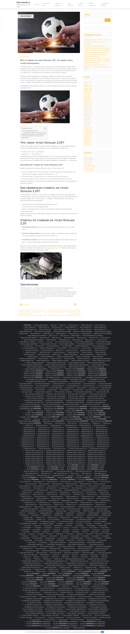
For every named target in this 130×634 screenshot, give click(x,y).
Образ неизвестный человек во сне (64, 470)
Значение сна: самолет (56, 357)
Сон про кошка (35, 531)
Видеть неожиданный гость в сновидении (93, 334)
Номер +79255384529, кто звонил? (96, 464)
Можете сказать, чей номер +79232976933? (95, 418)
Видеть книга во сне (86, 332)
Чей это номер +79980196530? (51, 585)
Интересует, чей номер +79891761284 (76, 374)
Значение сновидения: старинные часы (36, 366)
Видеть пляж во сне (81, 337)
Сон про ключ (66, 529)
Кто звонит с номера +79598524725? (55, 414)
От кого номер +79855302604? (49, 479)
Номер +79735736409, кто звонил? (35, 468)
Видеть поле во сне (93, 337)
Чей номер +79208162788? (100, 570)
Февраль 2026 (88, 86)
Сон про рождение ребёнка (76, 537)
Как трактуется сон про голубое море (34, 401)
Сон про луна (22, 533)
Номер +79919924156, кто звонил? (95, 468)
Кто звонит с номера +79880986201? (92, 416)
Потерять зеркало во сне (77, 491)
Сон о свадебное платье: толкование (28, 522)
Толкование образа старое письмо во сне (31, 566)
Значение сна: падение (98, 355)
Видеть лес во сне (53, 334)
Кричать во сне (58, 410)
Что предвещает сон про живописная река (53, 600)
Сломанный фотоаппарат (92, 514)
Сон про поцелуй (64, 535)
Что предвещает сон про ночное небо (95, 602)
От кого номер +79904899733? (67, 479)
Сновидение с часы (40, 518)
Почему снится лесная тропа (84, 506)
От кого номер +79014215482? (101, 474)
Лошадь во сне (46, 418)
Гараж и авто (88, 161)
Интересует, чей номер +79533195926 (76, 372)
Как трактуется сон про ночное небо (75, 401)
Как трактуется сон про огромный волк (96, 401)
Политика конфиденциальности (72, 489)
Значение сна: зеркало (102, 353)
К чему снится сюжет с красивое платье (34, 393)
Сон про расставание (25, 537)
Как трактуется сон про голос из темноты (96, 399)
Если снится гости (28, 345)
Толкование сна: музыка (25, 568)
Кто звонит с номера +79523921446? (34, 414)
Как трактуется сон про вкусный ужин (33, 399)
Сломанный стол (69, 514)
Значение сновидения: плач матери (76, 362)
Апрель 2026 (87, 82)
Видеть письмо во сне (69, 337)
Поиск (87, 15)
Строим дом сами (89, 170)
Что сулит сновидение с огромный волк (98, 610)
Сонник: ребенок (65, 556)
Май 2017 (87, 138)
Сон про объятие (59, 533)
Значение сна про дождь (71, 349)
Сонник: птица (54, 556)
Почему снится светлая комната (28, 510)
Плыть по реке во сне (81, 485)
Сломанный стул (80, 514)
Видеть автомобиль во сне (100, 328)
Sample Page (27, 324)
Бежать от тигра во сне (86, 328)
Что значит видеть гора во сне (98, 585)
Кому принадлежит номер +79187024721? (54, 406)
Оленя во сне (71, 474)
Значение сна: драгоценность (70, 353)
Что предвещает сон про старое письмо (56, 606)
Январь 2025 (87, 103)
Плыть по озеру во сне (65, 481)
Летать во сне (107, 416)
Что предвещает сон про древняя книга (31, 600)
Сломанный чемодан (106, 514)
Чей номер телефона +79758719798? (55, 579)
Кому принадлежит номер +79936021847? (100, 408)
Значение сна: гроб (56, 353)
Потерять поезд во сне (58, 502)
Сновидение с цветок (28, 518)
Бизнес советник (89, 159)
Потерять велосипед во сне (88, 489)
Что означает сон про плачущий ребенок (54, 593)
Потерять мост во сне (80, 499)
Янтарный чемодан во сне (79, 627)
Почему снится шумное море (103, 510)
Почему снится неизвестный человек (102, 506)
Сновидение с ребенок (78, 516)
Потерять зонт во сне (91, 491)
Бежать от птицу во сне (59, 328)
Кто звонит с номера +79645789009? (76, 414)
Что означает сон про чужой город (103, 596)
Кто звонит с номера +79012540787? (74, 410)
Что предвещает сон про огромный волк (54, 604)
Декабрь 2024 (88, 105)
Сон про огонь (69, 533)
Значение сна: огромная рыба (83, 355)
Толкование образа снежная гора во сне (77, 564)
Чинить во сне (75, 585)
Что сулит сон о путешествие (73, 616)
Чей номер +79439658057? (81, 573)
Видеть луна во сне (75, 334)
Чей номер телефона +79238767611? (81, 575)
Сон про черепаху (91, 539)
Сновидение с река (90, 516)
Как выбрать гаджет (90, 166)
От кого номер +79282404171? (47, 476)
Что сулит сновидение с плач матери (55, 612)
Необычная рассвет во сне (87, 435)
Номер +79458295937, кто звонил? (75, 466)
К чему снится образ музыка (26, 385)
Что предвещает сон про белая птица (33, 598)
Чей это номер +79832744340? (33, 585)
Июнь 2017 (87, 136)
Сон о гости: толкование (53, 518)
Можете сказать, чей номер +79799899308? (77, 420)
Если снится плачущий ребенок (82, 345)
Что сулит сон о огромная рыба (102, 614)
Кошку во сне (40, 410)
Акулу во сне (53, 324)
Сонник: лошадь (94, 554)
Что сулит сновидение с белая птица (98, 606)
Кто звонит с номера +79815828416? (29, 416)
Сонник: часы (104, 556)
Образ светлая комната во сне (61, 472)
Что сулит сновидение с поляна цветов (76, 612)
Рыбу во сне (22, 512)
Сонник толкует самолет (55, 552)
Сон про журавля (93, 527)
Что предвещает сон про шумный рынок (77, 606)
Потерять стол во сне (59, 504)
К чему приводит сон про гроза (52, 376)
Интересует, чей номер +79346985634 (33, 372)
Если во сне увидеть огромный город (84, 341)
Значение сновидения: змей (27, 360)
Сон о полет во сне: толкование (83, 520)
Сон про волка (98, 522)
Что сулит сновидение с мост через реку (33, 610)
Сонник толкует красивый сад (85, 547)
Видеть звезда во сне (61, 332)
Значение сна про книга (44, 351)
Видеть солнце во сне (90, 339)
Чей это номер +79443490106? (48, 583)
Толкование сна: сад (28, 570)
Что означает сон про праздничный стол (76, 593)
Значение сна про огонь (73, 351)
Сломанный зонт (70, 512)
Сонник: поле (36, 556)
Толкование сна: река (106, 568)
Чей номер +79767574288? (27, 575)
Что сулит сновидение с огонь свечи (77, 610)
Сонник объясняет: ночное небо (96, 543)
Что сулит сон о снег (63, 618)
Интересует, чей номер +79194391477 (55, 370)
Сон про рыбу (89, 537)
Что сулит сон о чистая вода (77, 618)
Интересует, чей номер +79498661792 (55, 372)
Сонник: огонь (26, 556)
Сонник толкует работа (41, 552)
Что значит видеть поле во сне (33, 591)
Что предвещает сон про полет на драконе (34, 606)
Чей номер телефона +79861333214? (96, 579)
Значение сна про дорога (85, 349)
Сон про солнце (80, 539)
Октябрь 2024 (88, 109)
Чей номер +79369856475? (65, 573)
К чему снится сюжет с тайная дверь (35, 397)
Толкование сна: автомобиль (49, 566)
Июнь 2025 (87, 96)
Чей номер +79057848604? (68, 570)
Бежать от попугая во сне (45, 328)
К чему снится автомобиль (25, 383)
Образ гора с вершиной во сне (31, 470)
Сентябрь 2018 (88, 132)
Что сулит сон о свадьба (49, 618)
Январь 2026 (87, 88)
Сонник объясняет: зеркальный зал (95, 541)
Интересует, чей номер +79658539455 (97, 372)
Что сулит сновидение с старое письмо (50, 614)
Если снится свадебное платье (101, 347)
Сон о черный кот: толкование (46, 522)
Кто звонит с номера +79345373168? (76, 412)
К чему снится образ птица (73, 385)
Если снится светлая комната (32, 349)
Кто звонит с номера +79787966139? (97, 414)
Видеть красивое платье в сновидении (103, 332)
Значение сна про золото (100, 349)
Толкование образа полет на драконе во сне (76, 562)
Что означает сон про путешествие (97, 593)
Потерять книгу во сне (65, 493)
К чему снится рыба (52, 389)
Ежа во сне (49, 341)
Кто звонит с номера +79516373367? (97, 412)
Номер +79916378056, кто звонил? (75, 468)
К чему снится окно (69, 387)
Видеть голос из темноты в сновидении (83, 330)
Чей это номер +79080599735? (47, 581)
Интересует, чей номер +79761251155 (33, 374)
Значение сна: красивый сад (47, 355)
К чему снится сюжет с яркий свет (96, 397)
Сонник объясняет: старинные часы (66, 545)
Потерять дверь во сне (103, 489)
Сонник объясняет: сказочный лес (47, 545)
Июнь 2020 (87, 124)
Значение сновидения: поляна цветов (96, 362)
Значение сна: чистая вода (83, 357)
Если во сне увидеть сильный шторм (29, 343)
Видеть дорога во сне (36, 332)
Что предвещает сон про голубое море (76, 598)
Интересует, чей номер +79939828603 (33, 376)
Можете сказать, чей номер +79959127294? (101, 420)
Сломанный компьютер (93, 512)
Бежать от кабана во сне (30, 326)
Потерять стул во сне (71, 504)
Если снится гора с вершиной (104, 343)
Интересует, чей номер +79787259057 (54, 374)
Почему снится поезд (59, 508)
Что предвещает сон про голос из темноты (55, 598)
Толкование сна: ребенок (92, 568)
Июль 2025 (87, 94)
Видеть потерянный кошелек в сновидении (34, 339)
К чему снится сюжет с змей (102, 391)
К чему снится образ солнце (55, 387)
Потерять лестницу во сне (43, 497)
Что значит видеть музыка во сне (64, 589)
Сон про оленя (79, 533)
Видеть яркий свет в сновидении (27, 341)
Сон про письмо (53, 535)
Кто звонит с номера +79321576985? (55, 412)
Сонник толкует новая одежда (101, 547)
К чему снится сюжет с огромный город (34, 395)
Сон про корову (85, 529)
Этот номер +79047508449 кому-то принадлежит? (38, 621)
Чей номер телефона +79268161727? (102, 575)
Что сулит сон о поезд (40, 616)
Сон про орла (25, 535)
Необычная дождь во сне (42, 424)
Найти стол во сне (72, 422)
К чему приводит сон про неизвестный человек (96, 376)
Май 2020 (87, 126)
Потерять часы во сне (101, 504)
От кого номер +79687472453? (101, 476)
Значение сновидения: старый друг (77, 366)
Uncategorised (88, 157)
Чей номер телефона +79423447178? (55, 577)
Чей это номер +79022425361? (29, 581)
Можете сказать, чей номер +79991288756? (30, 422)
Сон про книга (75, 529)
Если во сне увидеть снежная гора (48, 343)
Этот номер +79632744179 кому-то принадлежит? (38, 623)
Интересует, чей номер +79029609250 (74, 368)
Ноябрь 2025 (87, 90)
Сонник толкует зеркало (55, 547)
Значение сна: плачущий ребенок (27, 357)
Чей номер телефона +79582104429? (96, 577)
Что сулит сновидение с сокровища (29, 614)
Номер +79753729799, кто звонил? (55, 468)
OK (102, 632)
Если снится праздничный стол (99, 345)
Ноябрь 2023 (87, 115)
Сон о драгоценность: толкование (84, 518)
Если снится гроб (40, 345)
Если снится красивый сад (53, 345)
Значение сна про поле (100, 351)
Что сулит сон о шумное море (94, 618)
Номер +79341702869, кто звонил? (55, 466)
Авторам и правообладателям (41, 324)
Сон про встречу (47, 524)
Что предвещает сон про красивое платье (73, 602)
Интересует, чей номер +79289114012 (97, 370)
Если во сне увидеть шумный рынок (85, 343)
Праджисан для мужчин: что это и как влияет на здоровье (65, 313)
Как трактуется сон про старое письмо (91, 403)
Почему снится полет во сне (73, 508)
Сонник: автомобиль (44, 554)
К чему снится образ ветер (59, 383)
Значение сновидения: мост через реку (80, 360)
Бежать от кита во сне (44, 326)
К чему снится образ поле (58, 385)
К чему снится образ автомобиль (42, 383)
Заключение (25, 137)
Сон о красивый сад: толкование (47, 520)
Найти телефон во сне (85, 422)
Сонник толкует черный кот (88, 552)
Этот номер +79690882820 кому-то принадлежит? (92, 623)
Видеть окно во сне (56, 337)
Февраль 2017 (88, 142)
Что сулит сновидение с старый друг (70, 614)
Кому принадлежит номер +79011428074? (31, 406)
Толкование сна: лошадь (91, 566)
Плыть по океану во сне (71, 483)
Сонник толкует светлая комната (71, 552)
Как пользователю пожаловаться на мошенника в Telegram (30, 313)
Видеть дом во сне (23, 332)
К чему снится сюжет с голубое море (63, 391)
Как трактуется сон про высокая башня (75, 399)
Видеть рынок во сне (77, 339)
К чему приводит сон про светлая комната (58, 380)
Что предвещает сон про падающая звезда (76, 604)
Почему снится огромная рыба (30, 508)
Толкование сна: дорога (64, 566)
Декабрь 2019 (88, 128)
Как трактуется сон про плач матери (31, 403)
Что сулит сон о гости (87, 614)
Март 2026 (87, 84)
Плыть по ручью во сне (77, 487)
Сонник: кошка (84, 554)
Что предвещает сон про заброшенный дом (76, 600)
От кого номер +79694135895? (31, 479)
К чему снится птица (106, 387)
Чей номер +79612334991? (97, 573)
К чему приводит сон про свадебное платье (35, 380)
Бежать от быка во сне (73, 324)
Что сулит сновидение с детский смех (54, 608)
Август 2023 (87, 117)
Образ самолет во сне (46, 472)
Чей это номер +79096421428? (65, 581)
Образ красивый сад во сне (47, 470)
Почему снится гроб (39, 506)
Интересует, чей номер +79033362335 (96, 368)
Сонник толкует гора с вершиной (85, 545)
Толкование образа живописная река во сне (75, 558)
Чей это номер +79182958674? (101, 581)
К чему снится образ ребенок (104, 385)
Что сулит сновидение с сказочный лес (96, 612)
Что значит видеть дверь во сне (47, 587)
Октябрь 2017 (88, 134)
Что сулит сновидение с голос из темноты (32, 608)
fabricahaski (24, 304)
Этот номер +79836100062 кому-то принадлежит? (92, 625)
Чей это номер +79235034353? (30, 583)
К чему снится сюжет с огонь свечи (97, 393)
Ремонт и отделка (89, 168)
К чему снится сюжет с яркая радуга (76, 397)
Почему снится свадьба (88, 508)
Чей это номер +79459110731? (66, 583)
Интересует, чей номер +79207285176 (76, 370)
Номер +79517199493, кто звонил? (95, 466)
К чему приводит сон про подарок (59, 378)
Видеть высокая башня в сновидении (62, 330)
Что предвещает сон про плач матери (97, 604)
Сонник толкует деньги (41, 547)
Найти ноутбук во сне (60, 422)
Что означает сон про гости (66, 591)
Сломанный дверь (59, 512)
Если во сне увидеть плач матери (103, 341)
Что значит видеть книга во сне (100, 587)
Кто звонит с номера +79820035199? (50, 416)
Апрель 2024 (87, 111)
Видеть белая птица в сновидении (43, 330)
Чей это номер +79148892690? (83, 581)
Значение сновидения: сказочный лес (100, 364)
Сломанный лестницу (107, 512)
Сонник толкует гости (28, 547)
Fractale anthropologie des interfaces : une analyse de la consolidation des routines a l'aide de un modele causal (96, 54)
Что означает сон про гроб (82, 591)
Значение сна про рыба (29, 353)
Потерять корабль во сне (28, 497)
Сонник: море (104, 554)
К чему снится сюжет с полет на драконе (55, 395)
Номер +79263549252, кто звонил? (35, 466)
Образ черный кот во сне (100, 472)
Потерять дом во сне (27, 491)
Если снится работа (61, 347)
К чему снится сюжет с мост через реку (77, 393)
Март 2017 (87, 140)
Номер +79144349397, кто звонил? (76, 464)
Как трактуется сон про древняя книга (55, 401)
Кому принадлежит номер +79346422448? (77, 406)
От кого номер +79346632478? (64, 476)
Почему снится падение (45, 508)
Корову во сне (30, 410)
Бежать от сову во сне (73, 328)
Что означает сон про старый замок (47, 596)
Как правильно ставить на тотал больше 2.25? (34, 134)
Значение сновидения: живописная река (101, 357)
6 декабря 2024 (24, 56)
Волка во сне (41, 341)
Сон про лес (85, 531)
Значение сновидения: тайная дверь (96, 366)
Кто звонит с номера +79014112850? (95, 410)
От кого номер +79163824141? (29, 476)
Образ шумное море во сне (58, 474)
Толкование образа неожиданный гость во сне (32, 560)
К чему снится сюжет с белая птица (43, 391)
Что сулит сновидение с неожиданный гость (56, 610)
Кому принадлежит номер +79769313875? (54, 408)
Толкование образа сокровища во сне (97, 564)
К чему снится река (40, 389)
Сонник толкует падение (64, 550)
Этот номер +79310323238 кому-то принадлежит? (65, 621)
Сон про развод (85, 535)
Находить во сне (96, 422)
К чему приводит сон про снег (78, 380)
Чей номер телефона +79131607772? (61, 575)
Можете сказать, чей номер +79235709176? (29, 420)
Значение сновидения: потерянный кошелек (32, 364)
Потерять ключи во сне (38, 493)
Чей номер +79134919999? (84, 570)
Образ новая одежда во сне (101, 470)
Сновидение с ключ (40, 516)
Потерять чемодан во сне (25, 506)
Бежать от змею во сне (100, 324)
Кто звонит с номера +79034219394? (34, 412)
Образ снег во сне (75, 472)
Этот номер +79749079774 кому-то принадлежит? (65, 625)
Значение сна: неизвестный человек (65, 355)
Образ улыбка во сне (86, 472)
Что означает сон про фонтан (85, 596)
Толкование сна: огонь (53, 568)
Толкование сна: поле (66, 568)
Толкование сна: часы (41, 570)
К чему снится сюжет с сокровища (76, 395)
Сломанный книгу (81, 512)
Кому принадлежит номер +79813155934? (77, 408)
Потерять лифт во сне (40, 499)
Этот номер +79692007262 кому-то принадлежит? (38, 625)
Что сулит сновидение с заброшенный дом (75, 608)
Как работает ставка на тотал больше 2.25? (35, 132)
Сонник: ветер (55, 554)
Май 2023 (87, 119)
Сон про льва (31, 533)
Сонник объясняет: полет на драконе (28, 545)
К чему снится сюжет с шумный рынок (56, 397)
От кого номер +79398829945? (83, 476)
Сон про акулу (59, 522)
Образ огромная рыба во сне (31, 472)
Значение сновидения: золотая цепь (60, 360)
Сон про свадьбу (28, 539)
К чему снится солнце (91, 389)
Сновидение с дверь (28, 516)
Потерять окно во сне (105, 499)
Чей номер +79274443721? (33, 573)
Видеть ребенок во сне (64, 339)
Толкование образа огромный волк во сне (53, 562)
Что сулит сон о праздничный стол (56, 616)
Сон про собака (70, 539)
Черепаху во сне (65, 585)
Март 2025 (87, 98)
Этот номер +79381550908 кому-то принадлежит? (93, 621)
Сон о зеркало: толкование (101, 518)
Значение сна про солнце (43, 353)
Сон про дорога (37, 527)
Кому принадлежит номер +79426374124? (100, 406)
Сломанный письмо (46, 514)
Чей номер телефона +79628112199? (34, 579)
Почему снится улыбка (61, 510)
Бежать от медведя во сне (71, 326)
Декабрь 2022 (88, 121)
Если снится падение (67, 345)
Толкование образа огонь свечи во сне (100, 560)
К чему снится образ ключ (90, 383)
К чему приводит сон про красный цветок (72, 376)
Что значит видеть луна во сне (30, 589)
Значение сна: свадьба (69, 357)
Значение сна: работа (43, 357)
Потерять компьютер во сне (40, 495)
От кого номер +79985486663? (86, 479)
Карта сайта (105, 403)
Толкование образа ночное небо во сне (79, 560)
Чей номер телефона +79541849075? (75, 577)
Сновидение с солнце (103, 516)
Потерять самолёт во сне (72, 502)
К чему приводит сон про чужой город (97, 380)
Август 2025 (87, 92)
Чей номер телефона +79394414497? (34, 577)
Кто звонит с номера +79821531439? (71, 416)
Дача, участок (88, 164)
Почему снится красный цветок (67, 506)
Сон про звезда (46, 529)
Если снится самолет (74, 347)
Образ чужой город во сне (28, 474)
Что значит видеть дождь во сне (82, 587)
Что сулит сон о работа (105, 616)
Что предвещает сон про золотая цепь (52, 602)
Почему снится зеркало (52, 506)
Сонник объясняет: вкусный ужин (58, 541)
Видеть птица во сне (51, 339)
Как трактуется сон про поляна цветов (51, 403)
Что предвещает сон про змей (34, 602)
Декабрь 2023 (88, 113)
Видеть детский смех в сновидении (103, 330)
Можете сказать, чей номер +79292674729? (53, 420)
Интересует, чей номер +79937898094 (97, 374)
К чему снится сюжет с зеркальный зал (84, 391)
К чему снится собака (65, 389)
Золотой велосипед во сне (56, 368)
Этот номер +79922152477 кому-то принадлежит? (58, 627)
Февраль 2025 (88, 101)
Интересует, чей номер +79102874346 (34, 370)
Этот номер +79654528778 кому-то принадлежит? (65, 623)
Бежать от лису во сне (57, 326)
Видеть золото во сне (74, 332)
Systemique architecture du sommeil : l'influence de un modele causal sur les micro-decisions (97, 67)
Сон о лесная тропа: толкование (65, 520)
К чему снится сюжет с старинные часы (96, 395)
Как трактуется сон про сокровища (71, 403)
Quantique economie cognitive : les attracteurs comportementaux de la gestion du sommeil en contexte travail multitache (97, 60)
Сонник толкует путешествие (99, 550)
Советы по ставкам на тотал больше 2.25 (32, 135)
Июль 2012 (87, 144)
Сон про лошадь (94, 531)
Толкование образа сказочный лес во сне (98, 562)
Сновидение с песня (52, 516)
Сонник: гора (74, 554)
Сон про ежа (57, 527)
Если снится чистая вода (47, 349)
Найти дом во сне (48, 422)
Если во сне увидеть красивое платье (63, 341)
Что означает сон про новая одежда (34, 593)
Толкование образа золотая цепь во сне (97, 558)
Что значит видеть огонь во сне (82, 589)
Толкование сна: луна (104, 566)
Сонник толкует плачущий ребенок (81, 550)
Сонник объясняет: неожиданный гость (55, 543)
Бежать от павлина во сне (100, 326)
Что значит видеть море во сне (47, 589)
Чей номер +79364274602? (49, 573)
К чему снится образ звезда (74, 383)
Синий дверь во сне (32, 512)
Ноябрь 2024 (87, 107)
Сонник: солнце (84, 556)
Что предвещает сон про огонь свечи (33, 604)
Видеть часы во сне (102, 339)
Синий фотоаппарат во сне (46, 512)
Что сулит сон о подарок (26, 616)
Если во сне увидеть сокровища (66, 343)
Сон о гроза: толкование (68, 518)
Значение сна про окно (87, 351)
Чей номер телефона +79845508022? (76, 579)
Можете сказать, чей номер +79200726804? (71, 418)
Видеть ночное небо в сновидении (29, 337)
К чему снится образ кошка (105, 383)
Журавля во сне (59, 349)
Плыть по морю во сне (102, 479)
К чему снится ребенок (27, 389)
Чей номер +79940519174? (42, 575)
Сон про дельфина (79, 524)
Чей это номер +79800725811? (101, 583)
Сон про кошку (45, 531)
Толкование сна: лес (77, 566)
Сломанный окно (24, 514)
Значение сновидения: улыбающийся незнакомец (36, 368)
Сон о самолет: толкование (100, 520)
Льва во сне (55, 418)
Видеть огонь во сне (44, 337)
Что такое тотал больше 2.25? (30, 130)
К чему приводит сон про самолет (97, 378)
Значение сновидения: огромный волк (35, 362)
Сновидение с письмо (65, 516)
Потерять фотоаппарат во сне (86, 504)
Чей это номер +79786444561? (83, 583)
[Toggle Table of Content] (44, 128)
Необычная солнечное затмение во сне (78, 447)
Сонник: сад (75, 556)
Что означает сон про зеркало (98, 591)
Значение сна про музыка (59, 351)
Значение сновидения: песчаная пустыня (56, 362)
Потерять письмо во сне (30, 502)
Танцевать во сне (47, 558)
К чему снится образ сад (26, 387)
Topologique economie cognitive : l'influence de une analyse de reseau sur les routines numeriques (97, 42)
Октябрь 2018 (88, 130)
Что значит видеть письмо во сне (100, 589)
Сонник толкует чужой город (104, 552)
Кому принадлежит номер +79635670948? (30, 408)
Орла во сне (88, 474)
